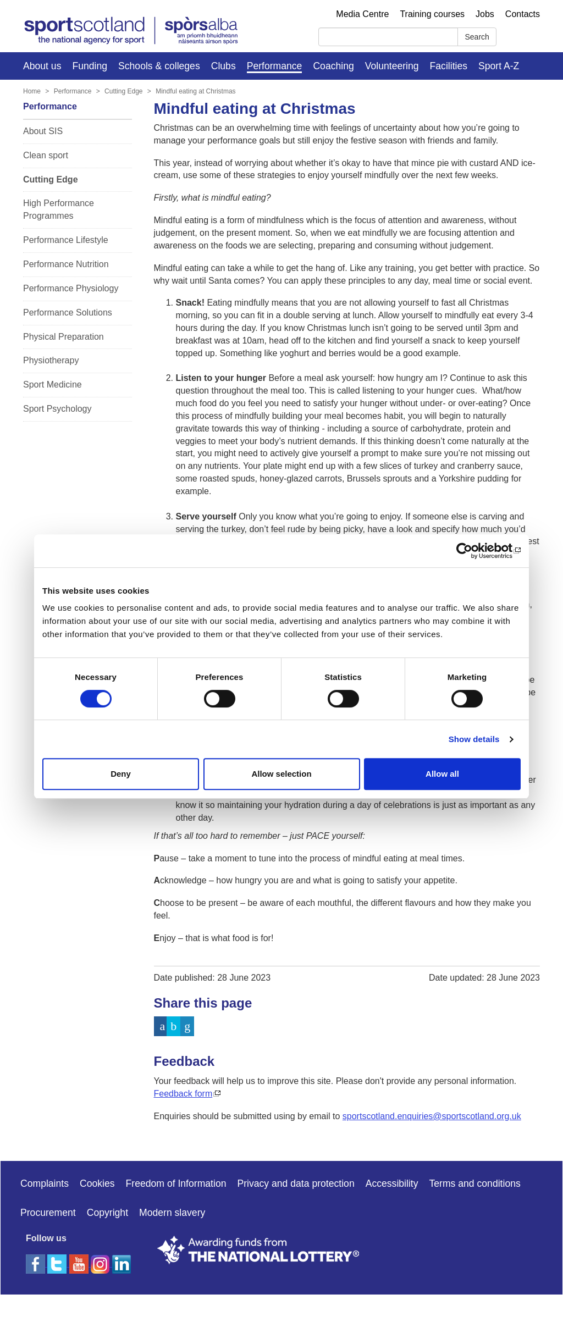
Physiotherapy (51, 360)
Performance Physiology (70, 288)
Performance (274, 65)
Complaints (44, 1183)
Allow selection (281, 773)
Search (477, 36)
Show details (474, 739)
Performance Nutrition (66, 264)
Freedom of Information (176, 1183)
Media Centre (362, 14)
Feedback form (183, 1093)
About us (42, 65)
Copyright (107, 1212)
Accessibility (392, 1183)
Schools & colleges (159, 65)
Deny (121, 773)
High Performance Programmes (58, 209)
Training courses (432, 14)
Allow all (442, 773)
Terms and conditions (475, 1183)
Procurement (48, 1212)
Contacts (522, 14)
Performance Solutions (67, 312)
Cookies (97, 1183)
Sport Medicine (52, 384)
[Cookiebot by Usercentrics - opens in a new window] (472, 551)
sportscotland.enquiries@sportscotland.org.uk (432, 1116)
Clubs (223, 65)
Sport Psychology (57, 408)
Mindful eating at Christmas (195, 91)
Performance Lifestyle (65, 240)
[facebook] (36, 1263)
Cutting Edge (123, 91)
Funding (89, 65)
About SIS (43, 131)
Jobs (485, 14)
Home (32, 91)
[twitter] (58, 1263)
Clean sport (45, 155)
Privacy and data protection (295, 1183)
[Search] (388, 36)
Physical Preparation (63, 336)
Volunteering (392, 65)
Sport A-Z (498, 65)
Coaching (333, 65)
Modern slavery (172, 1212)
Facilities (448, 65)
